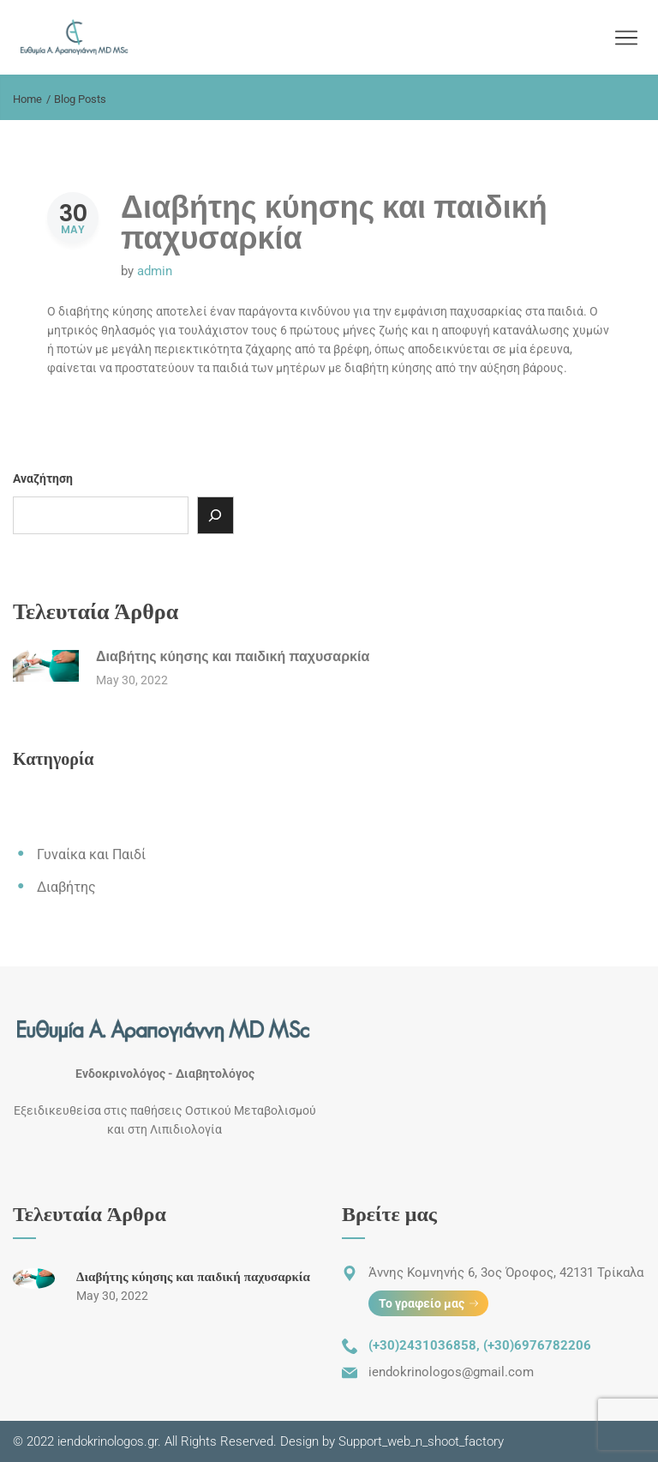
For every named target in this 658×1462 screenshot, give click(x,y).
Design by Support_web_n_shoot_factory (390, 1441)
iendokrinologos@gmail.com (451, 1372)
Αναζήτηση (43, 478)
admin (154, 271)
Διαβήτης (66, 887)
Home (27, 99)
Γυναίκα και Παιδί (91, 854)
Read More (122, 413)
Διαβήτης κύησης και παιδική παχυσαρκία (334, 222)
